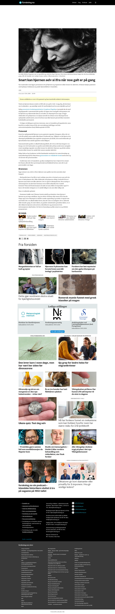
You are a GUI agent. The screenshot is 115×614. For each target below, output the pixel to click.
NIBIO (22, 600)
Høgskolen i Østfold (26, 578)
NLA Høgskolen (51, 548)
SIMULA (76, 558)
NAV (22, 598)
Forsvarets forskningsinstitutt (28, 566)
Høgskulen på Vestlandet (27, 582)
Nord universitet (52, 577)
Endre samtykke (27, 539)
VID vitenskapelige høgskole (81, 603)
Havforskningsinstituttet (27, 574)
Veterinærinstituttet (79, 601)
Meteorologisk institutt (26, 596)
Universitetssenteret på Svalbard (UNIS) (84, 597)
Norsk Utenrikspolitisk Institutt (55, 598)
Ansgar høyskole (25, 548)
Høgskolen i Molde (25, 576)
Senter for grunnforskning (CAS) (82, 562)
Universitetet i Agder (79, 584)
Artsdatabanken (25, 552)
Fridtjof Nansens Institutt (27, 570)
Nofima (49, 575)
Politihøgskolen (78, 548)
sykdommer (31, 235)
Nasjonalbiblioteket (52, 560)
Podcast (84, 2)
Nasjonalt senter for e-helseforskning (57, 567)
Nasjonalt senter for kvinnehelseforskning (58, 569)
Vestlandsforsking (79, 599)
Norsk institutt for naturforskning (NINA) (57, 600)
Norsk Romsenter (52, 596)
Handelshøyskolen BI (26, 572)
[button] (94, 320)
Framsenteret (24, 568)
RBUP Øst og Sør (78, 552)
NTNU (49, 558)
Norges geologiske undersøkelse (55, 587)
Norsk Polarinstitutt (52, 592)
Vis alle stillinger (57, 332)
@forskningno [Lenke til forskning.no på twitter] (79, 503)
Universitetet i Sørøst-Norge (81, 595)
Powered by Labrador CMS (57, 611)
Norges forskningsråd (53, 585)
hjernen (39, 235)
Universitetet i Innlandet (80, 588)
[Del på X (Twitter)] (22, 238)
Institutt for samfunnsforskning (29, 586)
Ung (79, 2)
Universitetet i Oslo (79, 590)
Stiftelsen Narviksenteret (80, 572)
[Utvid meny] (95, 2)
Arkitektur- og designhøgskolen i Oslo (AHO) (32, 550)
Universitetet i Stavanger (80, 592)
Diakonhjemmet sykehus (27, 554)
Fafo (22, 560)
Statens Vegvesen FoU (80, 570)
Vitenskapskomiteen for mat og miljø (83, 605)
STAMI (76, 568)
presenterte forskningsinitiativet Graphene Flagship (39, 109)
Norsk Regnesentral (52, 594)
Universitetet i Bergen (80, 586)
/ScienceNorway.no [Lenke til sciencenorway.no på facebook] (80, 512)
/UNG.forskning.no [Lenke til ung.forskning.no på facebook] (80, 509)
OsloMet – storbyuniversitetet (55, 604)
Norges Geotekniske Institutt (55, 581)
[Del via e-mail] (27, 238)
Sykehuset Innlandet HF (80, 576)
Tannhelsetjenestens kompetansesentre (84, 578)
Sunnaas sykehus (79, 574)
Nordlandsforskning (53, 579)
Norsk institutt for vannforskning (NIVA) (57, 602)
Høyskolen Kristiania (26, 584)
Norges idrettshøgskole (53, 589)
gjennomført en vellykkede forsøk (51, 155)
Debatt (74, 2)
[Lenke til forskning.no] (44, 2)
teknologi (22, 235)
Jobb (90, 2)
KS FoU (23, 588)
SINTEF (76, 560)
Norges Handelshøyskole (54, 583)
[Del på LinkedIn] (25, 238)
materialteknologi (50, 235)
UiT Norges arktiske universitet (82, 582)
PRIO (76, 550)
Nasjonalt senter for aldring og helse (56, 565)
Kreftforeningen (25, 590)
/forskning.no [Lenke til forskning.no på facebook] (79, 506)
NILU (22, 606)
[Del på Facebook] (20, 238)
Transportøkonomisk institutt (82, 580)
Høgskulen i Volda (25, 580)
